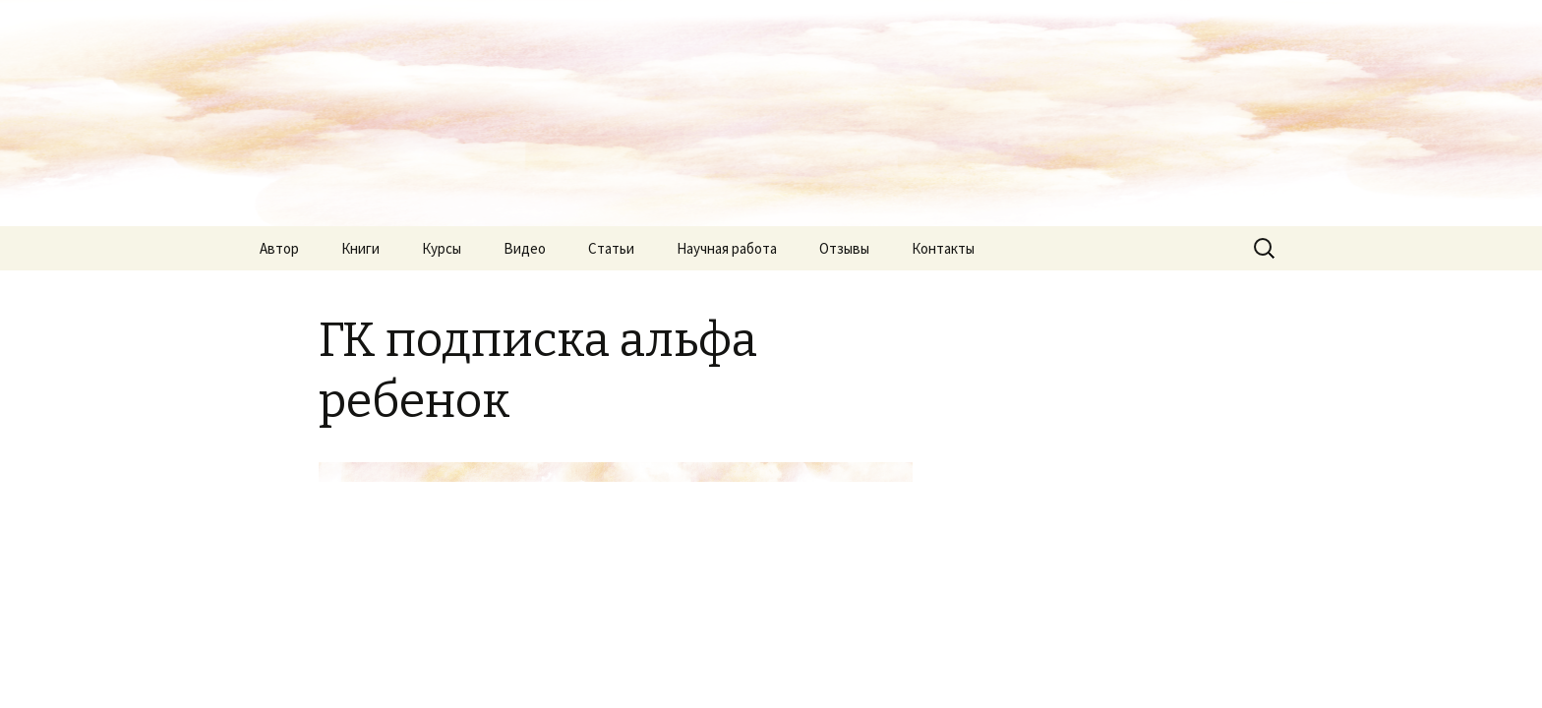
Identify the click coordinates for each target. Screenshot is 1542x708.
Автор (279, 248)
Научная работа (727, 248)
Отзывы (844, 248)
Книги (360, 248)
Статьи (611, 248)
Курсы (441, 248)
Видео (525, 248)
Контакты (943, 248)
